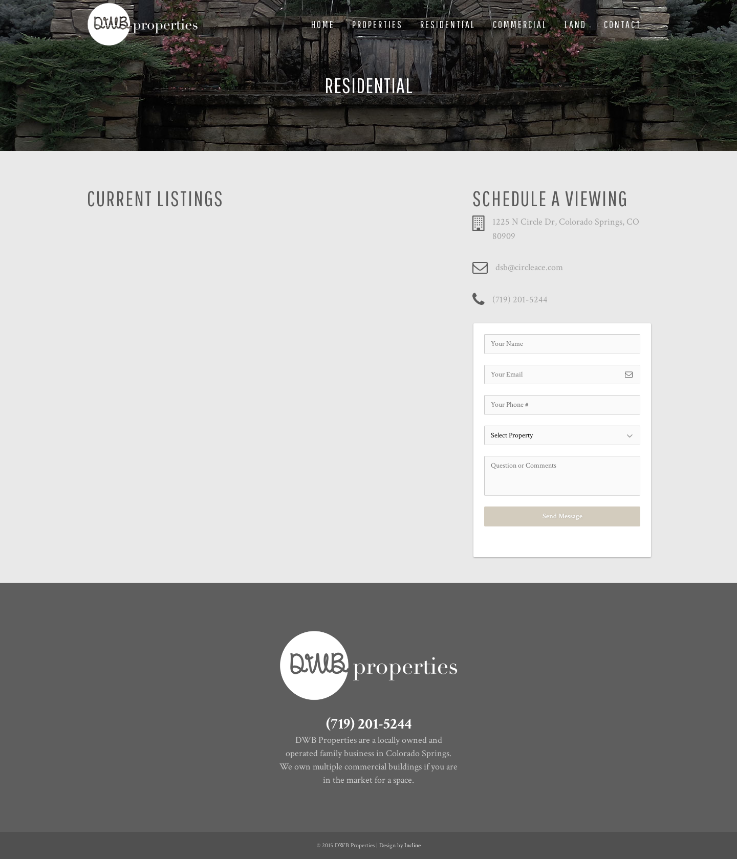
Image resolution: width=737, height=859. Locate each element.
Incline (412, 845)
